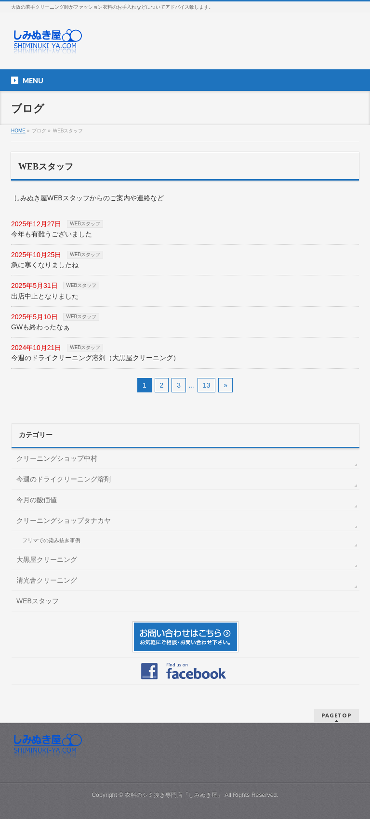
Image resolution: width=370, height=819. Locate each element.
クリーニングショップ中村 (56, 458)
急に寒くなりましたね (45, 265)
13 (207, 385)
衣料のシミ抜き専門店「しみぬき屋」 (174, 795)
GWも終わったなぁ (40, 327)
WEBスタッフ (85, 223)
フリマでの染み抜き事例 (51, 540)
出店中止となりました (45, 296)
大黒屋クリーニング (46, 559)
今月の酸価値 (36, 500)
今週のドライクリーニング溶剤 (63, 479)
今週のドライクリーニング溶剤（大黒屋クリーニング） (95, 358)
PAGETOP (336, 715)
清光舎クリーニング (46, 580)
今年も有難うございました (51, 234)
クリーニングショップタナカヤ (63, 520)
